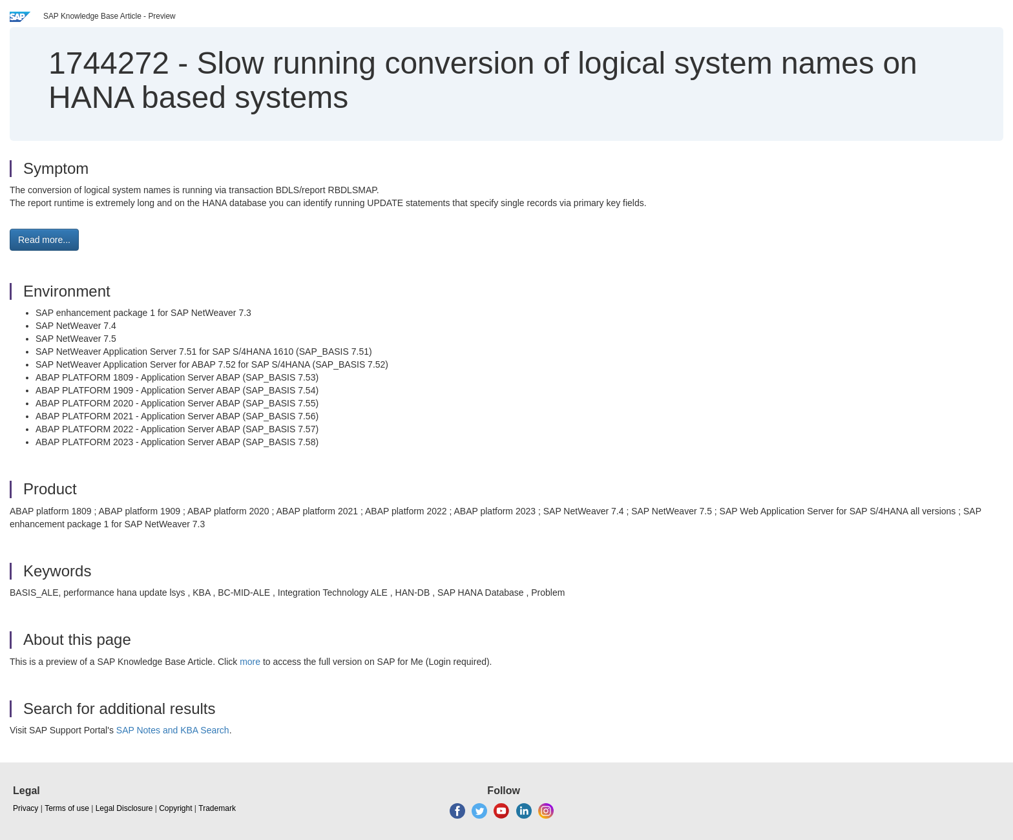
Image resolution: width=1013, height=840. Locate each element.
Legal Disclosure (124, 808)
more (250, 661)
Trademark (217, 808)
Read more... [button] (44, 240)
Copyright (175, 808)
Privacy (25, 808)
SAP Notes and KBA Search (172, 730)
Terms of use (67, 808)
